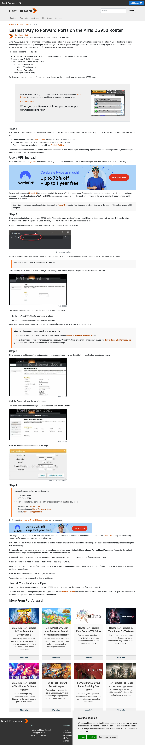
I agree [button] (82, 737)
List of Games (34, 506)
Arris (27, 24)
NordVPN (33, 193)
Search (131, 11)
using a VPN (31, 161)
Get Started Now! (27, 102)
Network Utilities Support (41, 730)
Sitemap (66, 725)
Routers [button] (13, 18)
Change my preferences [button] (107, 737)
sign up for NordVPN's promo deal (34, 520)
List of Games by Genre (41, 509)
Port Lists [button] (24, 18)
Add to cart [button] (136, 3)
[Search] (113, 10)
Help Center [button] (47, 18)
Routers (20, 24)
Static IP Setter (40, 140)
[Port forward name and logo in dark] (23, 10)
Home (11, 24)
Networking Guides (38, 735)
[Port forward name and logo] (11, 3)
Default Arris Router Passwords (79, 335)
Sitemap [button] (59, 18)
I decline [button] (92, 737)
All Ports (66, 738)
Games (66, 741)
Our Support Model (38, 733)
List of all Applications (33, 512)
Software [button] (35, 18)
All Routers (67, 735)
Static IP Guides (57, 145)
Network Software (70, 733)
